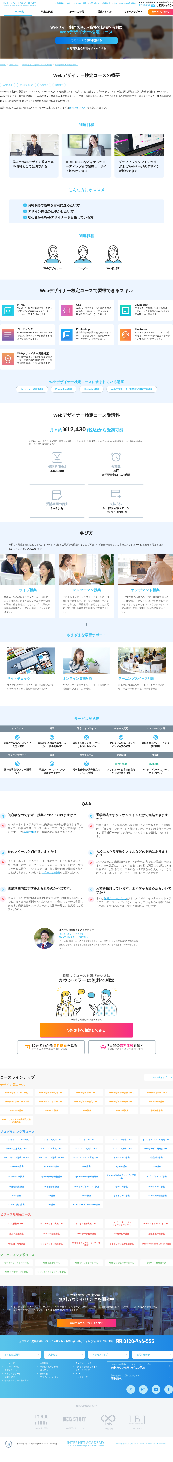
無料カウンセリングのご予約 (140, 1366)
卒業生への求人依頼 (49, 1367)
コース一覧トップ (159, 1077)
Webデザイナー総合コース (121, 1092)
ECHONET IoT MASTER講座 (86, 1204)
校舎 (115, 3)
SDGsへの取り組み (128, 3)
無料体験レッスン (78, 107)
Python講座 (121, 1166)
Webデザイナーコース (86, 1092)
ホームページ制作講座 (32, 389)
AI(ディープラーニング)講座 (86, 1186)
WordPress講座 (51, 1166)
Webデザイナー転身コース (121, 1101)
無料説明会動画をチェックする (88, 48)
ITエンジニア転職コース (121, 1139)
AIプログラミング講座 (156, 1176)
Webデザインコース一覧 (16, 1092)
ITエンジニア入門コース (86, 1148)
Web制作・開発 (41, 1422)
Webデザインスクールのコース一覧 (37, 65)
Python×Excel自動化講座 (86, 1176)
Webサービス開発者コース (156, 1148)
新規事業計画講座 (156, 1234)
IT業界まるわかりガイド (86, 1367)
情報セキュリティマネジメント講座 (86, 1243)
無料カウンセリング (115, 898)
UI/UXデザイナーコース (156, 1092)
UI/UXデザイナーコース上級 (16, 1101)
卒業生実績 (47, 11)
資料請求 (107, 3)
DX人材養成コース (16, 1223)
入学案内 (52, 1354)
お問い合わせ (95, 3)
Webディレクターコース (86, 1263)
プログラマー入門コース (51, 1139)
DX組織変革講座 (121, 1234)
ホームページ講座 (121, 1157)
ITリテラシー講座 (16, 1176)
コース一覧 (18, 11)
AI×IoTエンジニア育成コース (86, 1157)
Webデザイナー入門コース (51, 1092)
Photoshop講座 (63, 389)
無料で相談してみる (86, 1030)
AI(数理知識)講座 (16, 1186)
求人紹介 (44, 1370)
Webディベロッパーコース (51, 1101)
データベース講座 (156, 1186)
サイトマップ (82, 1377)
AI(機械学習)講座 (51, 1186)
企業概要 (44, 1363)
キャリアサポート (133, 11)
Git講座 (51, 1195)
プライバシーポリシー (50, 1377)
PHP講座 (86, 1166)
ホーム (3, 65)
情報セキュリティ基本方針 (17, 1380)
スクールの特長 (76, 11)
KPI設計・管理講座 (16, 1244)
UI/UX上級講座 (121, 1110)
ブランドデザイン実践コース (51, 1223)
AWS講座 (16, 1195)
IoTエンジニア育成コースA (16, 1157)
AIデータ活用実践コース (16, 1148)
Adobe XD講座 (51, 1110)
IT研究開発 (108, 1422)
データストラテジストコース (156, 1223)
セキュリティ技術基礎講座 (121, 1244)
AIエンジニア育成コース (51, 1148)
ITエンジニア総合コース (121, 1148)
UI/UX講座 (86, 1110)
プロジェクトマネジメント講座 (51, 1272)
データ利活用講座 (51, 1234)
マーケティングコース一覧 (16, 1263)
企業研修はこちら (64, 3)
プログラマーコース (86, 1139)
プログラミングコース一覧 (16, 1139)
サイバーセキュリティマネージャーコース (121, 1223)
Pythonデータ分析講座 (51, 1176)
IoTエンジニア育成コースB (51, 1157)
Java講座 (156, 1166)
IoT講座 (51, 1204)
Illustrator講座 (91, 389)
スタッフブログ (83, 1370)
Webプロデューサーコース (121, 1263)
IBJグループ (137, 1423)
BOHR (78, 1373)
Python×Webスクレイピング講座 (121, 1176)
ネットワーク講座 (121, 1195)
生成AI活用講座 (16, 1234)
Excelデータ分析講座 (86, 1234)
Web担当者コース (51, 1263)
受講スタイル (104, 11)
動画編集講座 (157, 1110)
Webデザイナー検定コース (66, 65)
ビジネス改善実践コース (86, 1223)
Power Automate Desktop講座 (156, 1244)
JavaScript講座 (16, 1166)
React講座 (86, 1195)
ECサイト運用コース (156, 1263)
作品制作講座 (157, 1157)
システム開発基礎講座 (156, 1195)
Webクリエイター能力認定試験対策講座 (132, 389)
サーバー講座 (121, 1186)
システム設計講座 (16, 1204)
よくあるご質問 (80, 3)
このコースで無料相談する (86, 40)
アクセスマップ (100, 1354)
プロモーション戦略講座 (51, 1244)
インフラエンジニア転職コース (156, 1139)
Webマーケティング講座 (16, 1272)
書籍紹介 (44, 1373)
